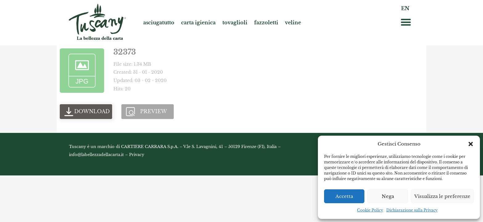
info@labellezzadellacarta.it (96, 154)
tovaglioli (234, 22)
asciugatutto (158, 22)
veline (293, 22)
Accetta (344, 196)
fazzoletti (266, 22)
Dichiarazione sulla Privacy (412, 210)
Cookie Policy (370, 210)
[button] (471, 144)
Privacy (136, 154)
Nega (388, 196)
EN (405, 8)
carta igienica (198, 22)
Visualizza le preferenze (442, 196)
